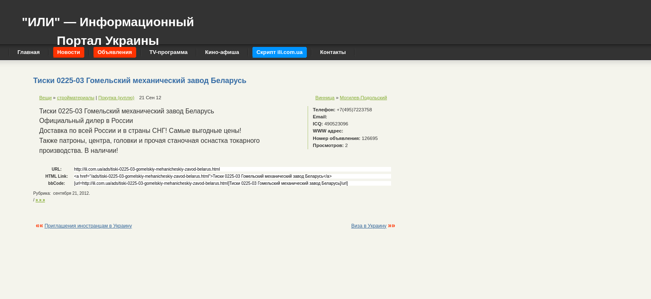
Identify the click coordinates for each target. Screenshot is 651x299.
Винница (325, 97)
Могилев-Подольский (363, 97)
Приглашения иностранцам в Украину (88, 226)
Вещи (45, 97)
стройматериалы (75, 97)
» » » (40, 200)
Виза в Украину (369, 226)
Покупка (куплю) (116, 97)
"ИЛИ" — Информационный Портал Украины (108, 27)
